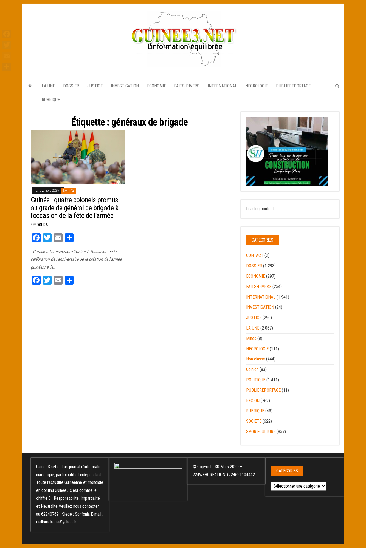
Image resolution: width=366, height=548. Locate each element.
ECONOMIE (156, 86)
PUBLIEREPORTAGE (293, 86)
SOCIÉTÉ (253, 421)
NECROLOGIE (256, 86)
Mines (251, 338)
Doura (42, 225)
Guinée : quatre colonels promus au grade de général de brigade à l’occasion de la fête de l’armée (75, 208)
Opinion (252, 369)
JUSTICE (95, 86)
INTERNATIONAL (222, 86)
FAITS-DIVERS (186, 86)
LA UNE (48, 86)
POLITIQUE (255, 379)
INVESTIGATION (125, 86)
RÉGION (253, 400)
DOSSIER (71, 86)
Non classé (255, 359)
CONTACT (254, 255)
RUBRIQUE (51, 99)
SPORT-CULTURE (260, 431)
